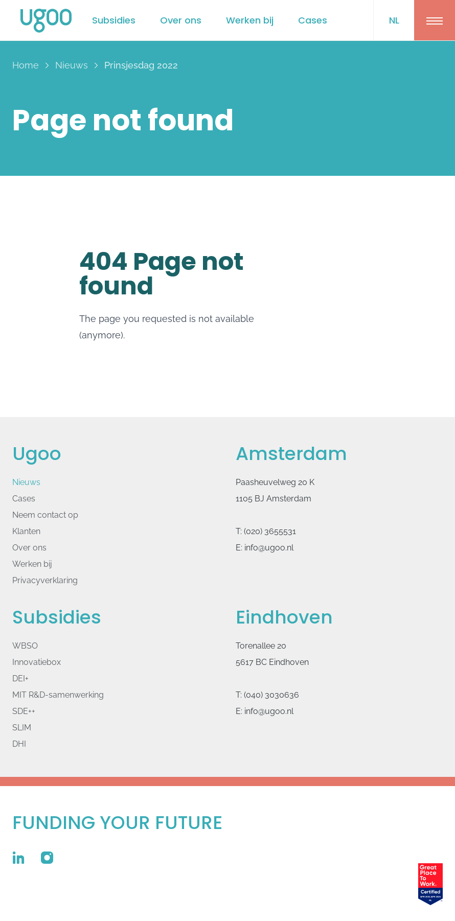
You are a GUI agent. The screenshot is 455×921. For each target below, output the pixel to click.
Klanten (26, 531)
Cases (312, 20)
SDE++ (23, 711)
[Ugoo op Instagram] (47, 857)
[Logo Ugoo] (46, 21)
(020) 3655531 (270, 531)
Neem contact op (45, 515)
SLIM (21, 727)
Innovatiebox (36, 662)
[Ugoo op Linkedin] (18, 857)
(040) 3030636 (271, 695)
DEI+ (20, 678)
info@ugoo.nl (268, 547)
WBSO (25, 646)
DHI (19, 744)
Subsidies (113, 20)
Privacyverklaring (45, 580)
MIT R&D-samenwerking (58, 695)
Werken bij (250, 20)
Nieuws (26, 482)
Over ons (180, 20)
